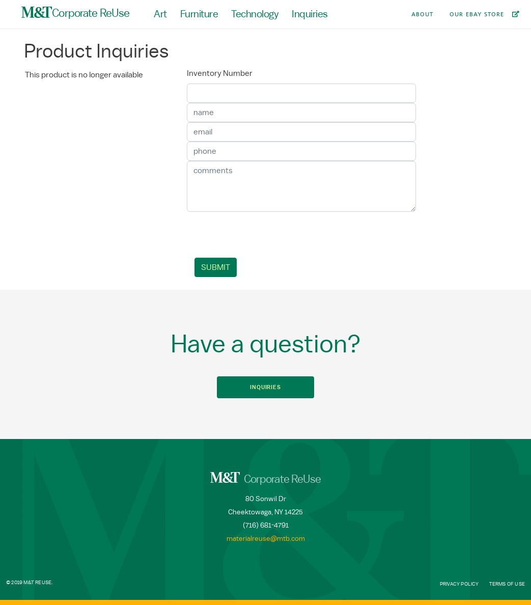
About (422, 14)
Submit (215, 267)
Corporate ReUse (75, 13)
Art (160, 14)
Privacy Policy (459, 584)
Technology (254, 14)
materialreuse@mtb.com (266, 538)
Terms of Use (507, 584)
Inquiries (310, 14)
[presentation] (272, 235)
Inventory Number (220, 73)
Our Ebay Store (477, 14)
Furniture (199, 14)
